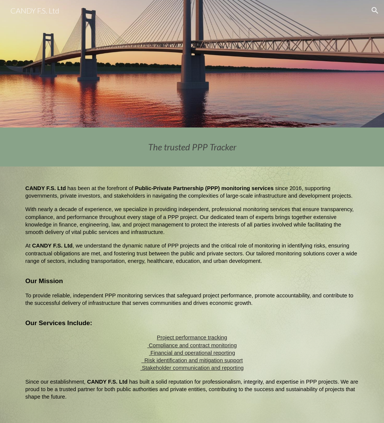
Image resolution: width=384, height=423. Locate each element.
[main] (192, 147)
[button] (375, 11)
